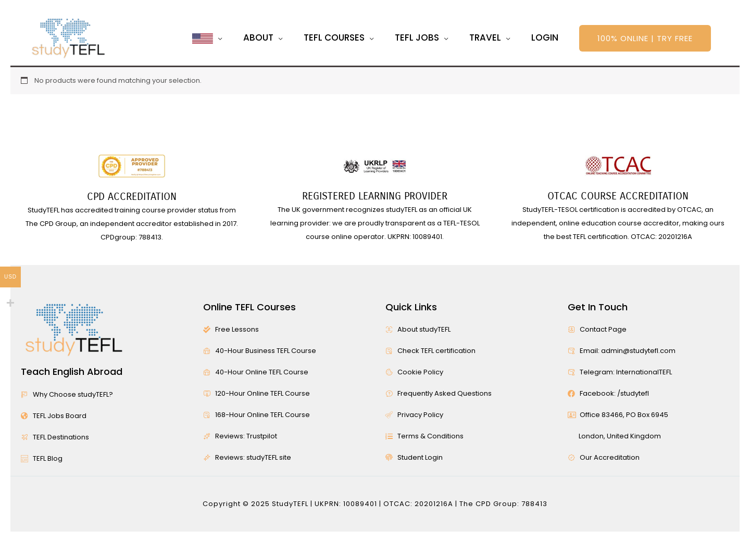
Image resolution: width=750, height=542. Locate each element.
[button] (645, 38)
